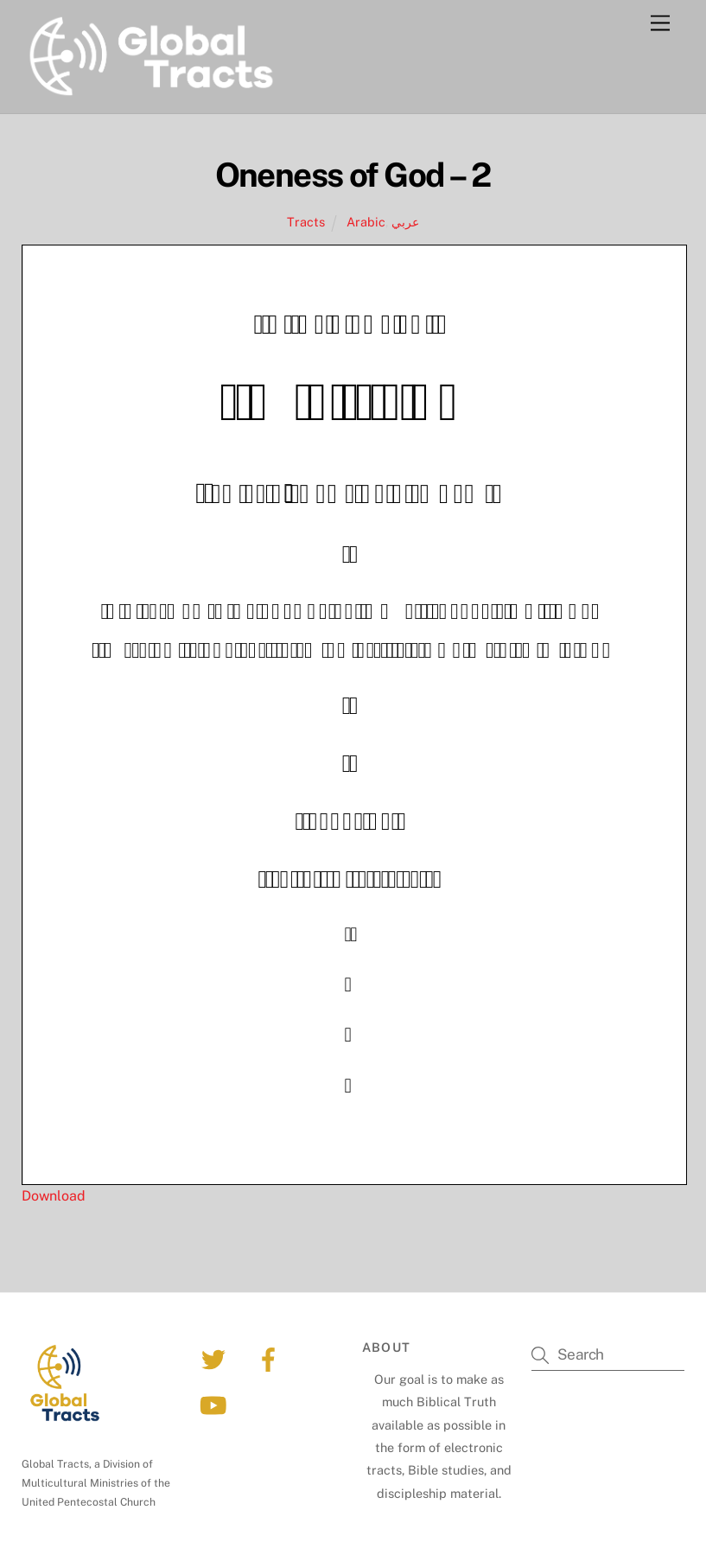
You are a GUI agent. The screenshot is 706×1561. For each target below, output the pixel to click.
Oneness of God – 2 (352, 175)
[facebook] (272, 1358)
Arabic (366, 221)
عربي (405, 221)
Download (54, 1196)
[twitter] (216, 1358)
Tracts (306, 221)
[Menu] (660, 24)
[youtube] (216, 1404)
